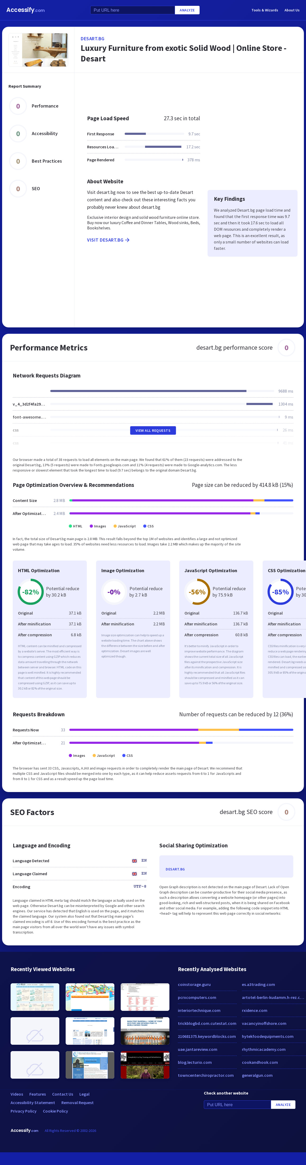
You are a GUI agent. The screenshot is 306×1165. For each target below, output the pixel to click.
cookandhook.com (260, 1062)
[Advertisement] (172, 91)
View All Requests (153, 430)
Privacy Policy (24, 1111)
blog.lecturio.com (195, 1062)
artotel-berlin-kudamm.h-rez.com (274, 997)
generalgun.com (257, 1075)
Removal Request (77, 1102)
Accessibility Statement (33, 1102)
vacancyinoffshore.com (264, 1023)
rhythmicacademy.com (264, 1049)
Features (37, 1094)
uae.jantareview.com (197, 1049)
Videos (17, 1094)
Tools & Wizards (264, 10)
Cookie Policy (55, 1111)
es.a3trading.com (258, 984)
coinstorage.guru (194, 984)
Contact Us (62, 1094)
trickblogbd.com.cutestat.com (207, 1023)
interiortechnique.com (199, 1010)
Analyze (187, 10)
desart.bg (93, 38)
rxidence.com (254, 1010)
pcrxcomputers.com (197, 997)
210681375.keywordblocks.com (207, 1036)
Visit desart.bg (108, 240)
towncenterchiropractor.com (206, 1075)
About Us (292, 10)
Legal (84, 1094)
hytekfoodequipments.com (268, 1036)
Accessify (25, 10)
